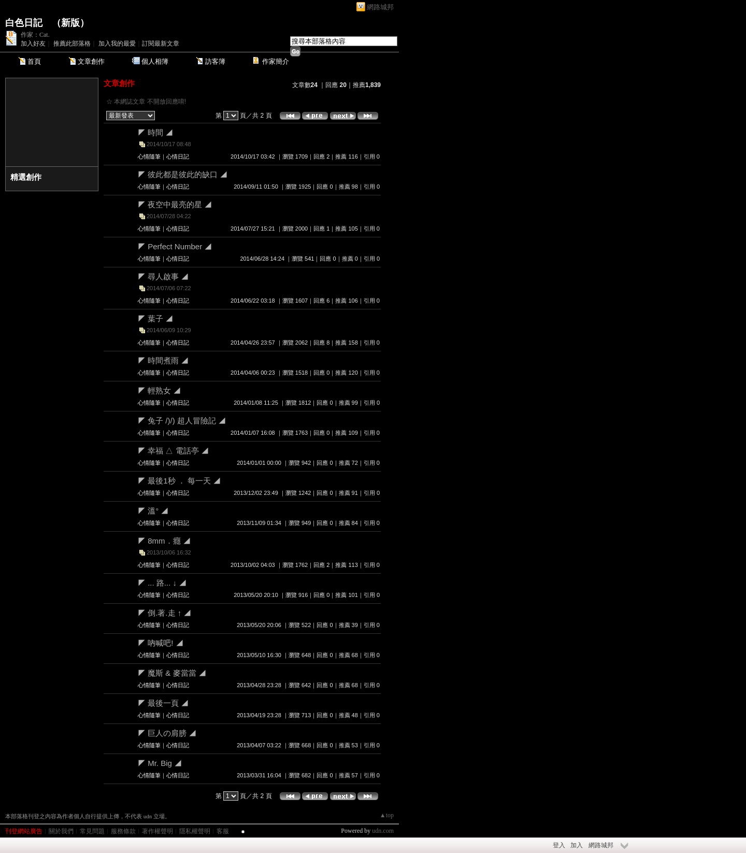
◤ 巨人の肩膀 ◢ (167, 733)
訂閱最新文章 (160, 43)
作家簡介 (275, 61)
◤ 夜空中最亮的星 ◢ (175, 204)
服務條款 (123, 831)
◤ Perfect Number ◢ (175, 246)
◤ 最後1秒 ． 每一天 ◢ (179, 480)
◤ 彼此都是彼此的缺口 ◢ (182, 174)
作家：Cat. (35, 34)
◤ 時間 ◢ (155, 132)
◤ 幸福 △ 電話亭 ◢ (173, 450)
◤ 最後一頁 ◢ (163, 703)
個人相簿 (154, 61)
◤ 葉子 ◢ (155, 318)
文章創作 (91, 61)
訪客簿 (215, 61)
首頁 (34, 61)
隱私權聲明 (194, 831)
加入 (576, 845)
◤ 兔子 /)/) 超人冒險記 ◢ (182, 420)
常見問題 (92, 831)
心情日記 (177, 156)
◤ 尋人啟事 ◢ (163, 276)
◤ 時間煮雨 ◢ (163, 360)
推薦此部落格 (72, 43)
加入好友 (33, 43)
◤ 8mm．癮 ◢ (164, 540)
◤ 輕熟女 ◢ (159, 390)
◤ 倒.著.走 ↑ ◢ (164, 612)
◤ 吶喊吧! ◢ (160, 642)
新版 (70, 23)
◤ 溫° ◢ (153, 510)
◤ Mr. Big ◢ (160, 763)
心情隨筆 (149, 156)
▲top (387, 815)
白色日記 (23, 23)
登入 (559, 845)
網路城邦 (380, 7)
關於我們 (61, 831)
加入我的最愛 (117, 43)
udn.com (383, 830)
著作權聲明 (157, 831)
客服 (223, 831)
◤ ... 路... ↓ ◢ (162, 582)
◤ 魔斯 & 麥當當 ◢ (172, 673)
